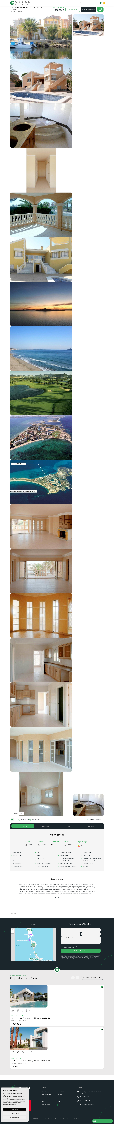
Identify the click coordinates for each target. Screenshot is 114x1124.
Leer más (56, 897)
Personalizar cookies (14, 1113)
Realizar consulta (88, 9)
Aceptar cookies (14, 1109)
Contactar (94, 3)
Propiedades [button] (51, 3)
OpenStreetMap (44, 960)
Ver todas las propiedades (92, 977)
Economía (91, 826)
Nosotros (42, 3)
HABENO (13, 913)
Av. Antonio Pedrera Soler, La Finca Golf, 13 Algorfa (90, 1092)
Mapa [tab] (68, 826)
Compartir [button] (23, 820)
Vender (59, 3)
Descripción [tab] (45, 826)
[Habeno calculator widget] (22, 906)
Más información (7, 1106)
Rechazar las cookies (14, 1117)
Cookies (60, 1119)
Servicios (66, 3)
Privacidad (54, 1119)
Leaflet (35, 960)
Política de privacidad (68, 946)
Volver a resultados (95, 819)
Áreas (82, 3)
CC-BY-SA (54, 960)
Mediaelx (78, 1119)
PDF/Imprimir (34, 820)
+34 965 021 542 (85, 1097)
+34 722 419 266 (85, 1100)
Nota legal (48, 1119)
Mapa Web (65, 1119)
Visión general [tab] (23, 826)
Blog (88, 3)
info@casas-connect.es (87, 1104)
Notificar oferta (73, 9)
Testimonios (75, 3)
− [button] (12, 932)
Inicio (35, 3)
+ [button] (12, 930)
